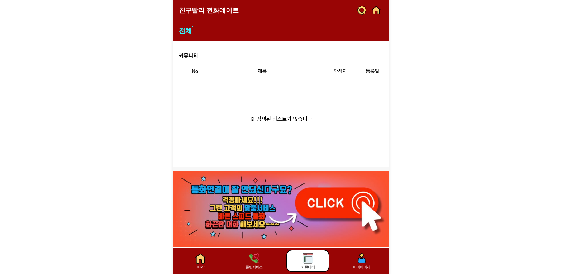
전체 (185, 30)
